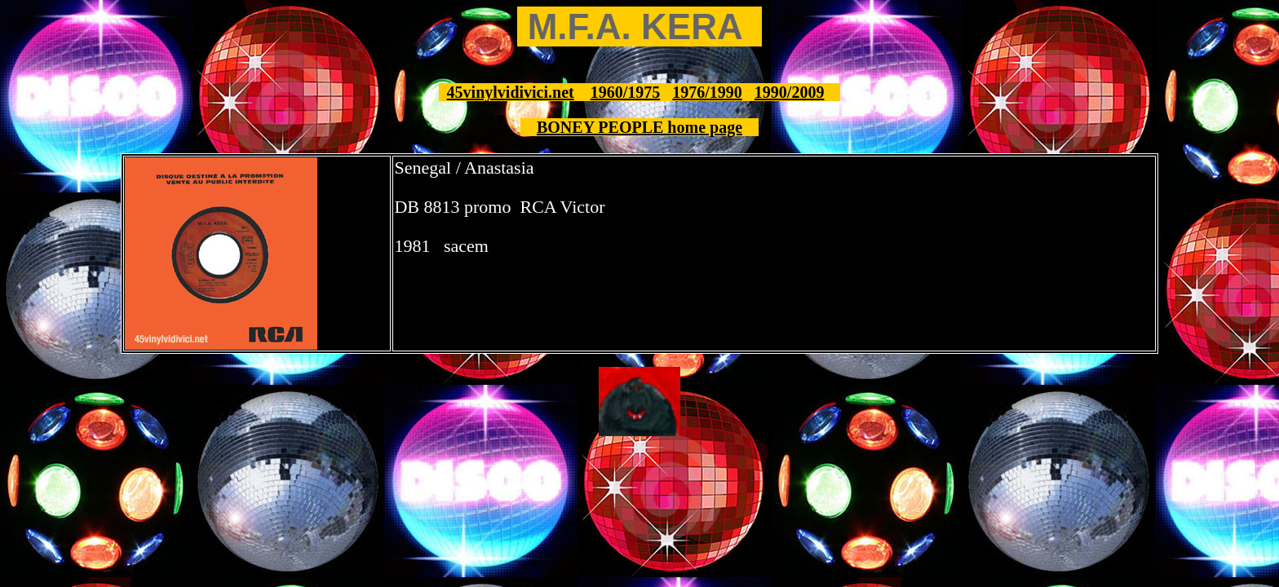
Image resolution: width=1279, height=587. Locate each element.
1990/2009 (790, 92)
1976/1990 (707, 92)
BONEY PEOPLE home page (639, 127)
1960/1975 (626, 92)
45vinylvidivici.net (510, 92)
